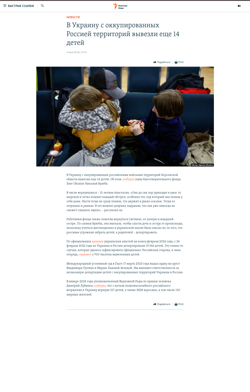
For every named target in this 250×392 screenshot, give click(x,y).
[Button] (161, 62)
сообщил (128, 179)
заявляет (85, 254)
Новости (73, 17)
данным (97, 241)
